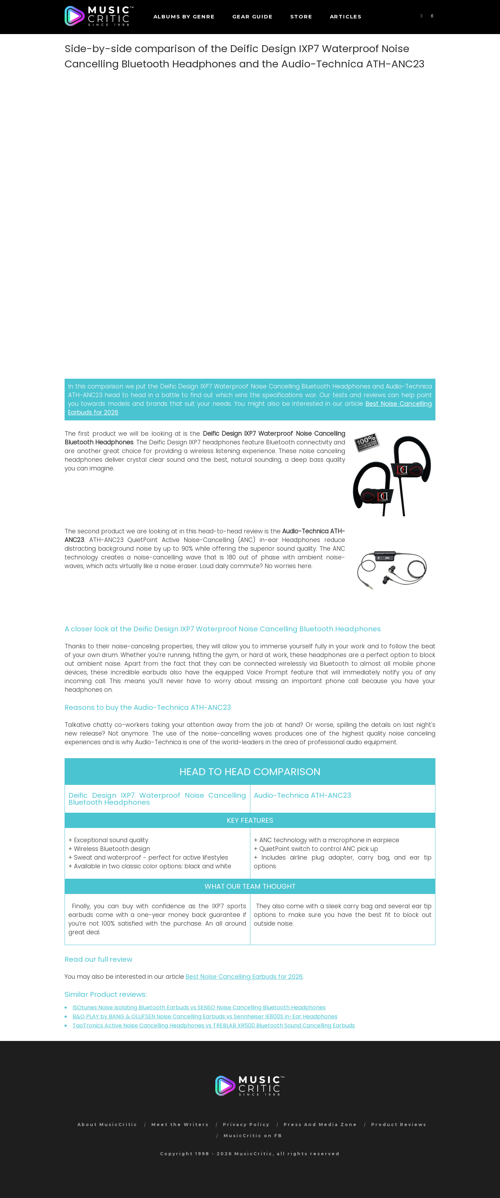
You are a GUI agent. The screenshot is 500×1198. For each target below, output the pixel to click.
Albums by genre (184, 16)
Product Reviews (399, 1124)
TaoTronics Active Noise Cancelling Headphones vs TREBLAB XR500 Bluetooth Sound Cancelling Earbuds (214, 1025)
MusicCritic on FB (253, 1135)
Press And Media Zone (320, 1124)
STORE (301, 16)
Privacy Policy (246, 1124)
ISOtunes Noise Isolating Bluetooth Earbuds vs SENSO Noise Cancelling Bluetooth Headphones (199, 1007)
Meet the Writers (180, 1124)
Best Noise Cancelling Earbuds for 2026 (244, 977)
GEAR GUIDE (252, 16)
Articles (346, 16)
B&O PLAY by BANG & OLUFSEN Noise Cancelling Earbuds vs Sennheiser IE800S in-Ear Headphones (205, 1016)
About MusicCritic (107, 1124)
